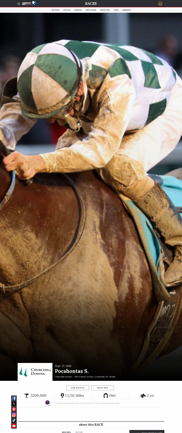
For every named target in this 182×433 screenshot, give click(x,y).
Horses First (105, 10)
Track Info (102, 388)
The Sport (55, 10)
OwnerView (126, 10)
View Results (77, 388)
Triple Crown (90, 10)
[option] (91, 197)
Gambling (78, 10)
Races (91, 3)
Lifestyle (67, 10)
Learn (116, 10)
